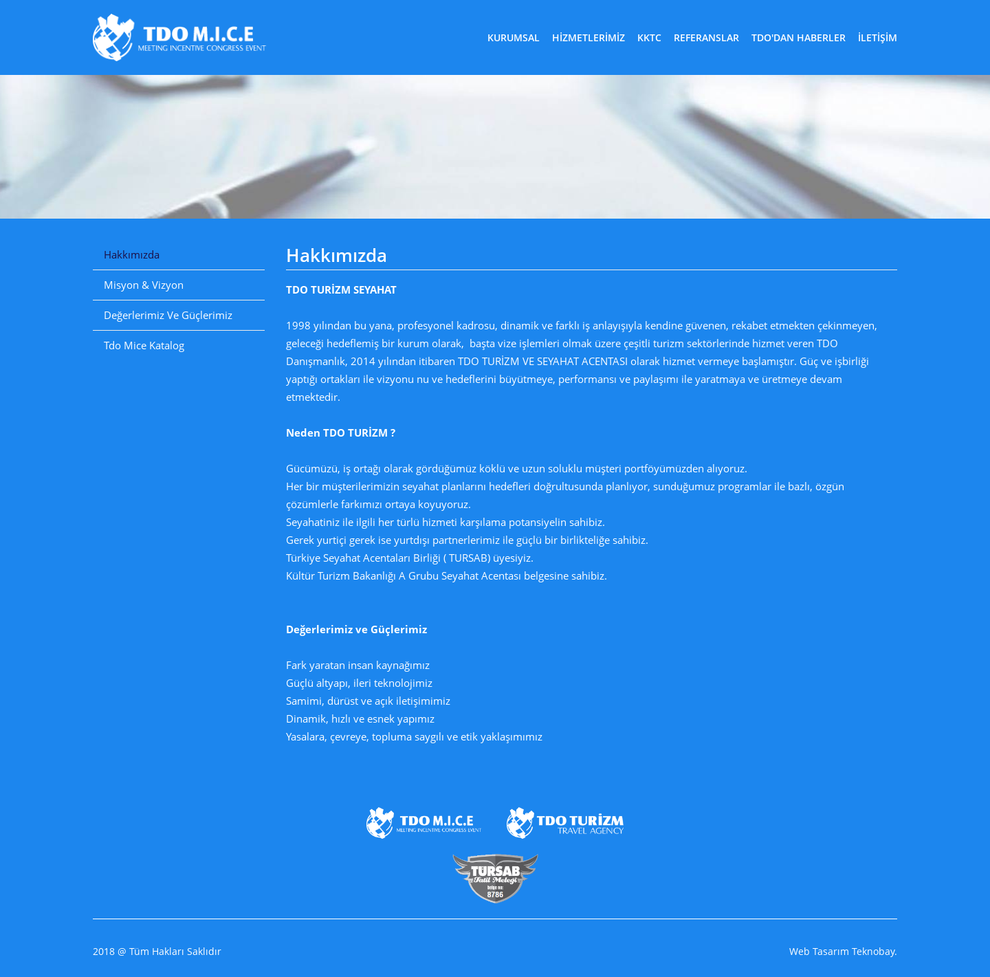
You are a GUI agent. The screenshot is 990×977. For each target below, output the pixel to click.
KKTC (649, 37)
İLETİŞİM (877, 37)
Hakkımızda (132, 254)
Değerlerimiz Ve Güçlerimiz (168, 315)
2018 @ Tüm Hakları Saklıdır (157, 951)
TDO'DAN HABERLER (798, 37)
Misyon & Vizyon (144, 285)
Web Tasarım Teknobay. (843, 951)
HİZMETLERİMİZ (588, 37)
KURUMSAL (513, 37)
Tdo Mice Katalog (144, 345)
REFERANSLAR (706, 37)
